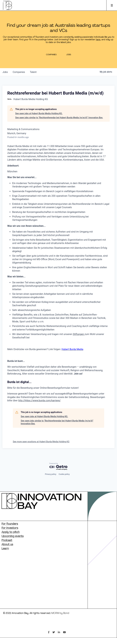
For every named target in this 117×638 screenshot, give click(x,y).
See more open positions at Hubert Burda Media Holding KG (41, 441)
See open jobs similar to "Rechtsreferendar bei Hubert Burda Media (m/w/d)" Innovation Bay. (59, 117)
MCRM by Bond (60, 613)
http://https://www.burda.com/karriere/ (39, 400)
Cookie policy (64, 474)
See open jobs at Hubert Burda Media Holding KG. (39, 113)
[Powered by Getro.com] (58, 466)
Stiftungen (79, 334)
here (98, 40)
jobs (5, 72)
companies (19, 72)
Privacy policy (50, 474)
